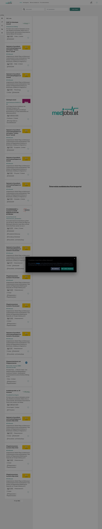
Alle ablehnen (55, 268)
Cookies (38, 263)
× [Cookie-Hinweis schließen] (74, 258)
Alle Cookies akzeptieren (67, 268)
